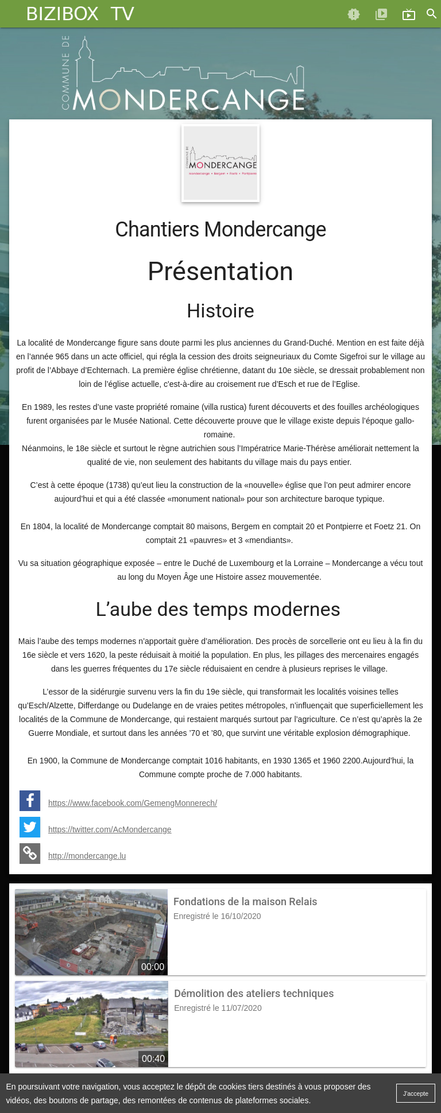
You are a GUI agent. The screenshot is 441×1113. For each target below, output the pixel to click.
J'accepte (415, 1093)
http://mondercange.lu (87, 855)
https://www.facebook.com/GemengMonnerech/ (132, 803)
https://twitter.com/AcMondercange (110, 829)
